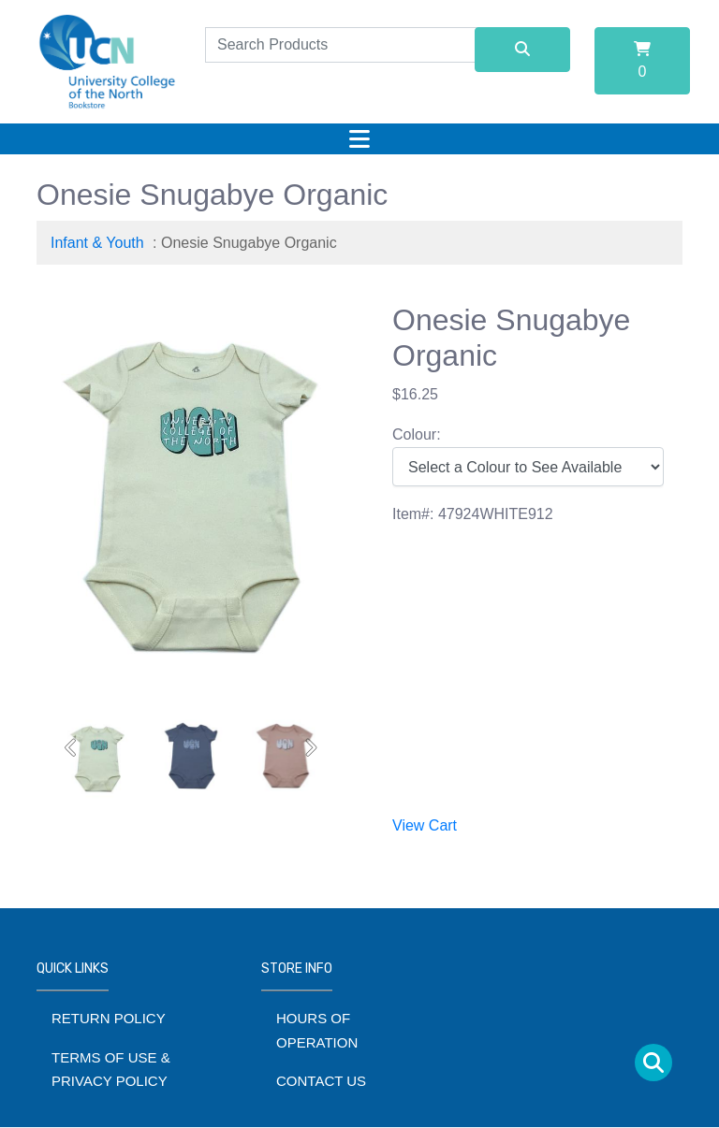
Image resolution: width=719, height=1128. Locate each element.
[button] (72, 748)
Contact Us (321, 1081)
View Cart (424, 825)
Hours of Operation (317, 1030)
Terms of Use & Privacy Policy (110, 1069)
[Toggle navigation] (359, 138)
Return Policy (108, 1018)
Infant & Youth (97, 243)
